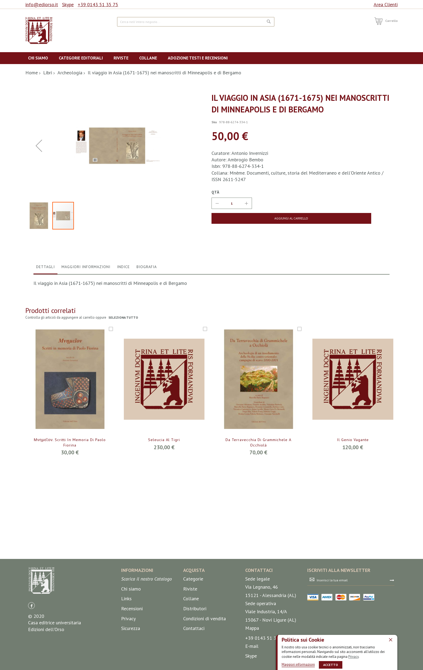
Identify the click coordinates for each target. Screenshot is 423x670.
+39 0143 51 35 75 (98, 4)
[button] (39, 202)
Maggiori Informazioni (86, 379)
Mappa (252, 661)
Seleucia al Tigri (164, 552)
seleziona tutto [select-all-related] (123, 430)
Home (31, 72)
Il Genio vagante (353, 552)
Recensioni (132, 641)
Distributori (194, 641)
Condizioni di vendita (204, 651)
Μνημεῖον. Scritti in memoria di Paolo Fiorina (69, 555)
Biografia (147, 379)
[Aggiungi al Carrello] (254, 218)
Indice (123, 379)
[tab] (45, 381)
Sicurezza (130, 661)
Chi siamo (131, 622)
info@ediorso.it (41, 4)
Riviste (190, 622)
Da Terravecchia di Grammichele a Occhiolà (258, 555)
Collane (191, 632)
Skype (68, 4)
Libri (47, 72)
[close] (391, 639)
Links (126, 632)
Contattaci (193, 661)
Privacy (353, 656)
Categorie (193, 612)
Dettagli (45, 379)
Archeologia (69, 72)
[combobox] (195, 21)
